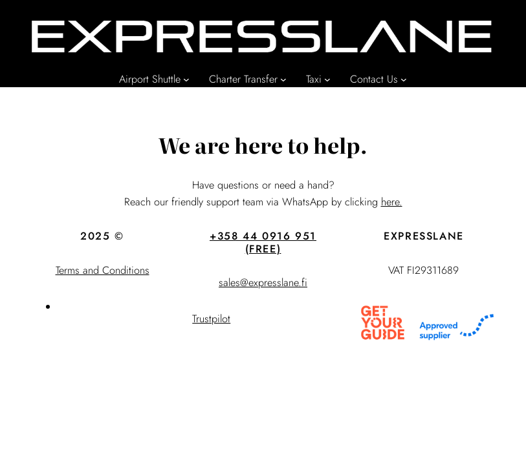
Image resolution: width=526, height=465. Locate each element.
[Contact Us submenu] (403, 79)
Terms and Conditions (102, 270)
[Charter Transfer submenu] (283, 79)
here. (391, 201)
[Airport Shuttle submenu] (186, 79)
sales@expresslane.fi (263, 282)
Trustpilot (211, 318)
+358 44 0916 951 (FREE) (263, 242)
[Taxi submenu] (327, 79)
